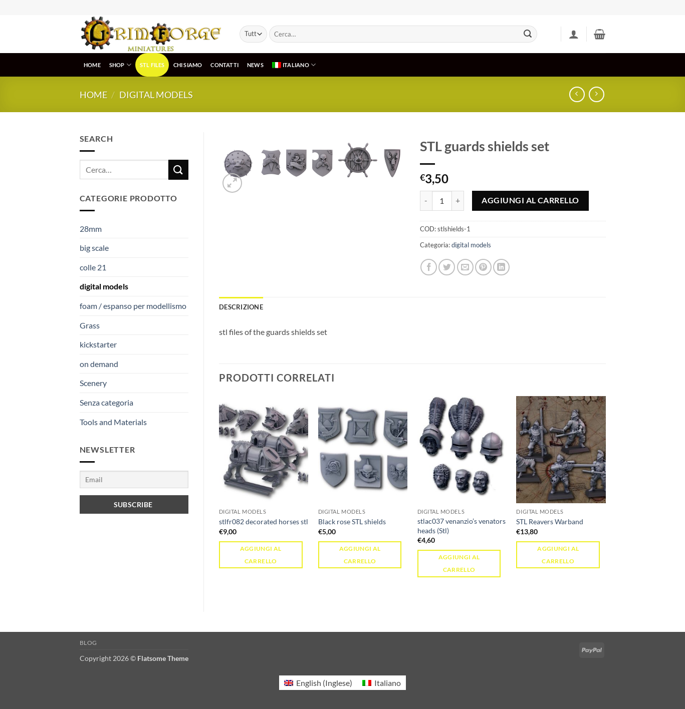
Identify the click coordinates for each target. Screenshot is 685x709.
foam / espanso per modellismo (133, 305)
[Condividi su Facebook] (428, 267)
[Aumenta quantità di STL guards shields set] (458, 201)
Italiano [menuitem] (387, 682)
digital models (156, 94)
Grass (90, 325)
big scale (94, 247)
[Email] (134, 479)
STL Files (152, 65)
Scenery (93, 383)
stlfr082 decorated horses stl (263, 521)
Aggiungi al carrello (530, 200)
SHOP (120, 65)
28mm (91, 228)
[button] (574, 34)
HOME (92, 65)
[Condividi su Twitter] (446, 267)
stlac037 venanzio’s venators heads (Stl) (461, 526)
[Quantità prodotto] (442, 201)
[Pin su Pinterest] (483, 267)
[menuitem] (294, 65)
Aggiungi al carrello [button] (261, 554)
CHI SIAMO (187, 65)
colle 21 (93, 267)
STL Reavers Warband (549, 521)
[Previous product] (596, 94)
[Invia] (527, 34)
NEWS (255, 65)
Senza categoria (106, 402)
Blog (88, 642)
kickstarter (98, 344)
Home (93, 94)
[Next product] (577, 94)
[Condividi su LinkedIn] (501, 267)
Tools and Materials (113, 422)
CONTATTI (224, 65)
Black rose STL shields (352, 521)
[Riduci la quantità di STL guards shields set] (426, 201)
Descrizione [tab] (241, 307)
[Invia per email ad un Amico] (465, 267)
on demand (99, 364)
